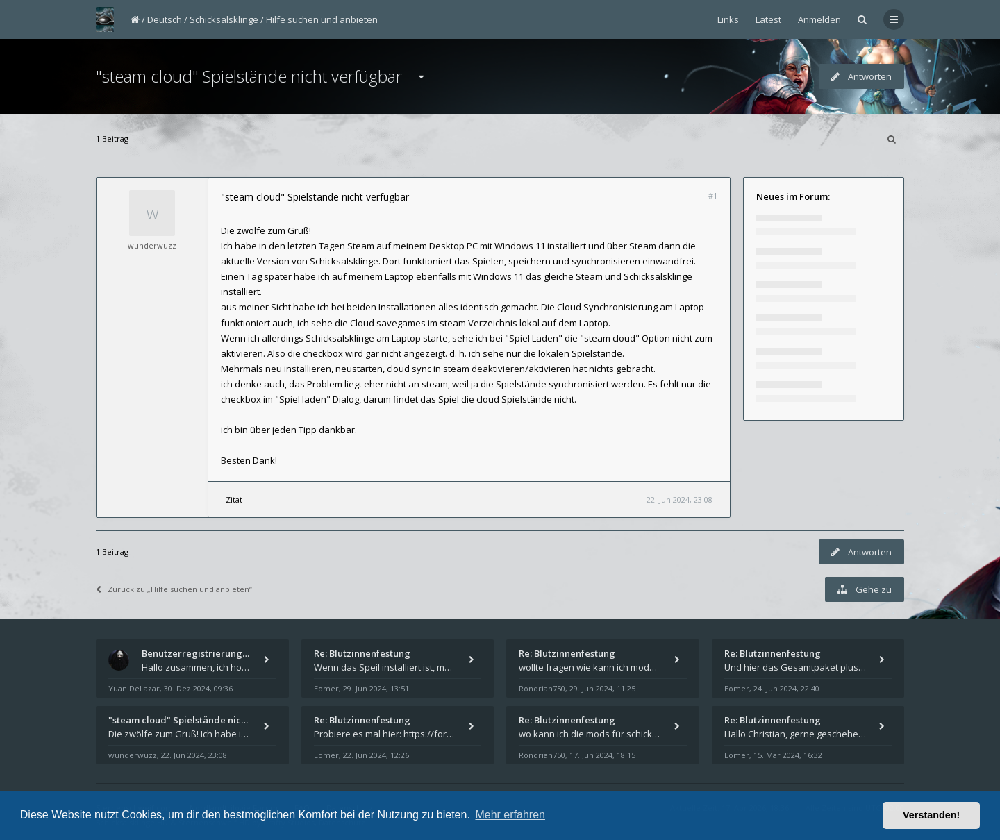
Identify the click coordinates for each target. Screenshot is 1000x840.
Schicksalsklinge (224, 19)
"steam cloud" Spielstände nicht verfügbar (249, 76)
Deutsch (164, 19)
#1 (712, 195)
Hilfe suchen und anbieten (322, 19)
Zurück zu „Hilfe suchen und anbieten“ (174, 589)
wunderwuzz (152, 245)
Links (728, 19)
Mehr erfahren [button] (510, 815)
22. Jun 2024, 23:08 (679, 499)
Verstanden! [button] (931, 815)
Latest (768, 19)
